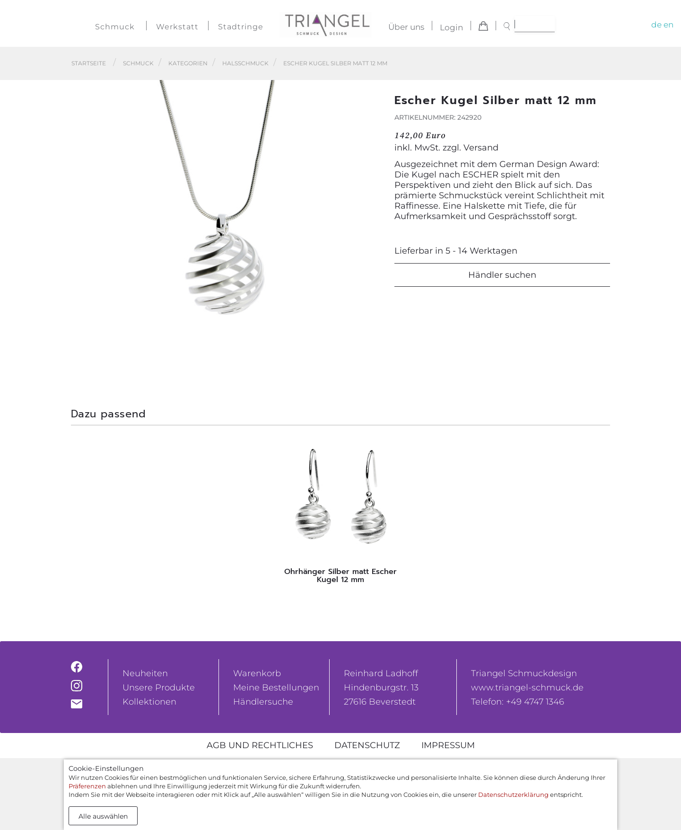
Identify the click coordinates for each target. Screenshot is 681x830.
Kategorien (188, 63)
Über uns (406, 27)
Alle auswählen (103, 816)
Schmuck (115, 26)
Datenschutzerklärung (513, 794)
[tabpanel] (340, 511)
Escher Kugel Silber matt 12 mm (335, 63)
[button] (369, 235)
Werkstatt (177, 26)
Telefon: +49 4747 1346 (517, 702)
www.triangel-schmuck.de (527, 687)
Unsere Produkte (158, 687)
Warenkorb (257, 673)
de (656, 24)
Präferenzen (87, 786)
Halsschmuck (245, 63)
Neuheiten (145, 673)
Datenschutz (367, 745)
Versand (480, 147)
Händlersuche (263, 702)
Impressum (448, 745)
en (668, 24)
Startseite (88, 63)
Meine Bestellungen (276, 687)
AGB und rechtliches (260, 745)
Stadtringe (240, 26)
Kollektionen (149, 702)
